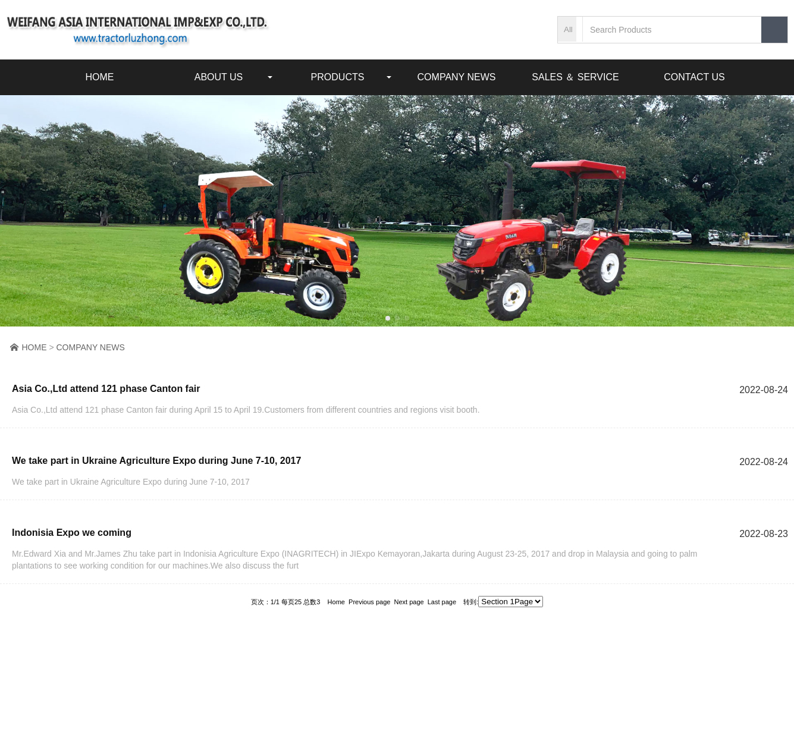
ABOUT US (218, 73)
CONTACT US (694, 73)
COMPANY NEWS (457, 73)
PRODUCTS (338, 73)
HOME (100, 73)
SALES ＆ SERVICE (575, 73)
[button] (387, 318)
